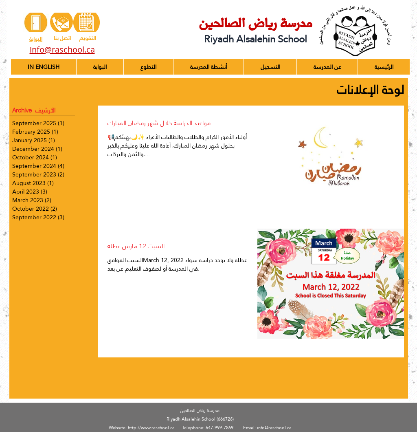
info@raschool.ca (274, 427)
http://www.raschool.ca (151, 427)
